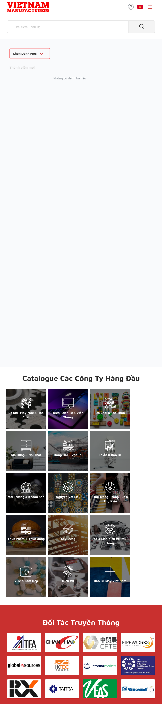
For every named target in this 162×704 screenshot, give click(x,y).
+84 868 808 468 (21, 658)
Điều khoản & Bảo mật (79, 650)
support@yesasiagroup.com (29, 662)
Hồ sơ (92, 665)
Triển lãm (87, 660)
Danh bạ (71, 660)
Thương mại (75, 665)
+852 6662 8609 (125, 653)
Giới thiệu (79, 645)
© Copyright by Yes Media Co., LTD (32, 683)
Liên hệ (81, 654)
